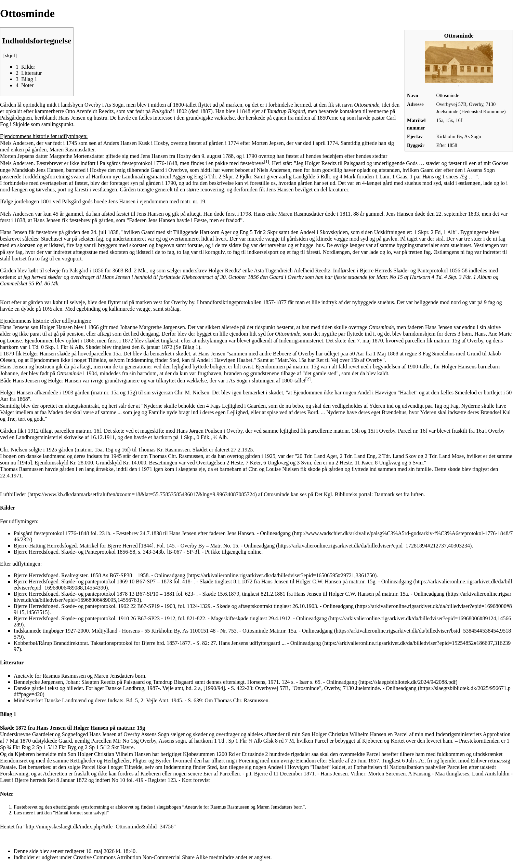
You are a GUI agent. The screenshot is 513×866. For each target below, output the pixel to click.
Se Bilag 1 (186, 347)
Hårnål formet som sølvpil (81, 812)
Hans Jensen (47, 220)
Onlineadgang (259, 546)
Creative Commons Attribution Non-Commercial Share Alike (140, 857)
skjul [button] (10, 55)
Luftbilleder (13, 494)
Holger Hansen (56, 327)
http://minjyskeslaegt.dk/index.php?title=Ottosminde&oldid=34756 (99, 826)
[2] (308, 378)
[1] (266, 161)
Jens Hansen (154, 156)
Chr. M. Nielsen (191, 392)
